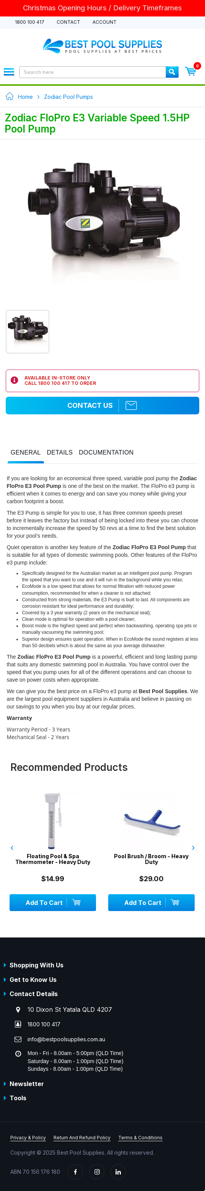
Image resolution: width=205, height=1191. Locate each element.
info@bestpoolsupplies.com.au (66, 1039)
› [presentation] (193, 847)
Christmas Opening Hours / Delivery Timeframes (102, 7)
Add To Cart (54, 902)
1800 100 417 (29, 22)
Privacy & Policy (28, 1137)
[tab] (26, 454)
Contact (68, 22)
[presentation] (26, 453)
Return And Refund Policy (82, 1137)
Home (25, 96)
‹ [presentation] (11, 847)
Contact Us (102, 405)
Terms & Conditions (140, 1137)
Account (105, 22)
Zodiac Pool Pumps (68, 96)
